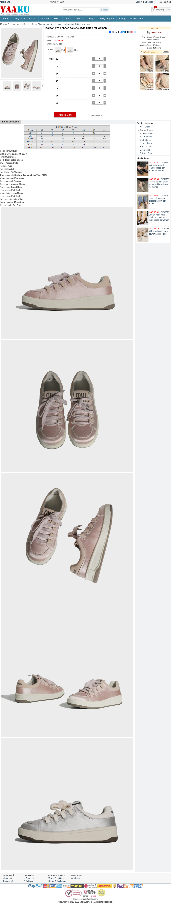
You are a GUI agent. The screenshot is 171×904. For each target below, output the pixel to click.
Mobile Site (5, 2)
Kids (68, 18)
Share (113, 32)
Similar (32, 18)
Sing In (139, 2)
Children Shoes (146, 153)
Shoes (80, 18)
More (166, 52)
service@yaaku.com (89, 899)
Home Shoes (145, 146)
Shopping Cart (161, 9)
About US (7, 878)
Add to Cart (65, 114)
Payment (30, 878)
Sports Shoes (146, 143)
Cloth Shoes (145, 140)
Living (122, 18)
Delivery (29, 881)
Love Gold (154, 32)
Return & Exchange (57, 881)
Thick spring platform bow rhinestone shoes (159, 231)
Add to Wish (96, 115)
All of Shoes (145, 127)
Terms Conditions (56, 878)
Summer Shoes (146, 133)
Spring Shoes (37, 24)
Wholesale (76, 878)
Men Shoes (145, 150)
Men (56, 18)
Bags (92, 18)
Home (6, 18)
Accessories (136, 18)
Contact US (8, 881)
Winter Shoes (146, 137)
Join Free (149, 2)
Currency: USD (57, 2)
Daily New (19, 18)
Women (44, 18)
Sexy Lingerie (107, 18)
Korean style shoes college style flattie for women (68, 24)
